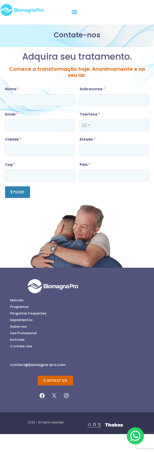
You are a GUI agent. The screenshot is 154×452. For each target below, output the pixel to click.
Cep (10, 182)
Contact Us (55, 398)
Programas (19, 324)
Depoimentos (21, 337)
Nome (12, 106)
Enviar (17, 210)
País (85, 182)
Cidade (13, 157)
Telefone (90, 131)
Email (11, 131)
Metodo (16, 317)
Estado (88, 157)
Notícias (17, 357)
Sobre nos (18, 344)
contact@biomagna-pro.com (38, 382)
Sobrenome (92, 106)
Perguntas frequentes (28, 331)
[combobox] (85, 143)
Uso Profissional (23, 350)
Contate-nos (21, 363)
